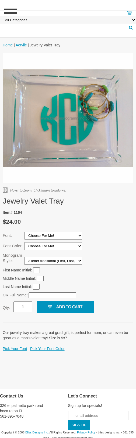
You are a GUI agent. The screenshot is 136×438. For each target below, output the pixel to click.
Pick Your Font (15, 349)
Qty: (6, 307)
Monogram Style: (12, 258)
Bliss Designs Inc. (37, 432)
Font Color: (13, 246)
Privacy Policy (86, 432)
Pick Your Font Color (47, 349)
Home (8, 45)
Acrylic (21, 45)
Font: (8, 235)
